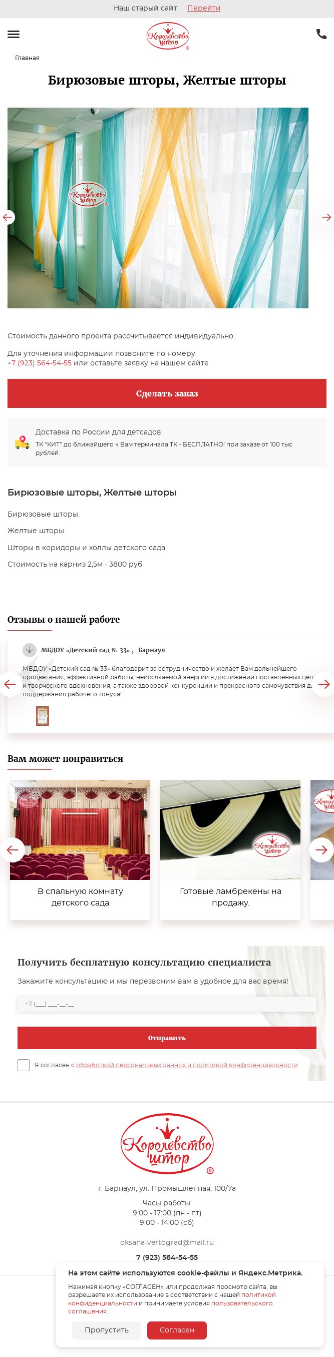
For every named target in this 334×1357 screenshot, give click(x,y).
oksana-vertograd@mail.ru (167, 1242)
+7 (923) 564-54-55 (40, 363)
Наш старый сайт (167, 8)
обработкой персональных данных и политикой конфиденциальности (187, 1065)
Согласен (177, 1330)
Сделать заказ (167, 393)
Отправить (167, 1038)
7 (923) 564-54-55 (167, 1257)
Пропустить (107, 1330)
